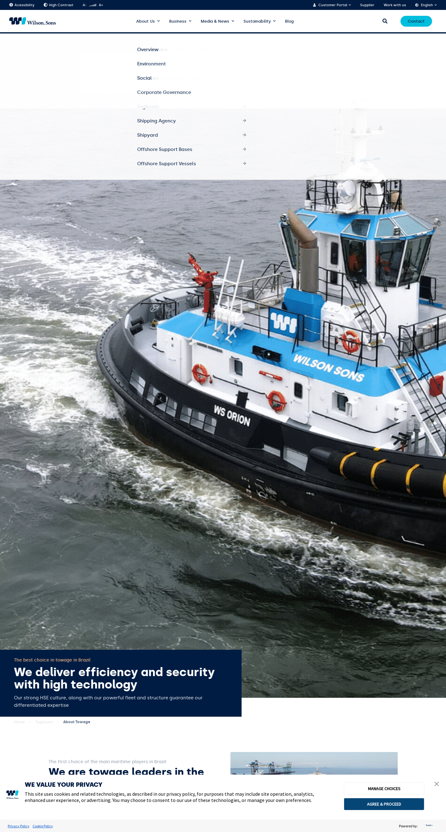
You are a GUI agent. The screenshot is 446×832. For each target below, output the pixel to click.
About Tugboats (336, 40)
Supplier (367, 5)
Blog (289, 21)
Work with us (395, 5)
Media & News (215, 21)
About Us (145, 21)
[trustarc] (428, 826)
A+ (101, 5)
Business (177, 21)
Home (19, 722)
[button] (436, 784)
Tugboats (44, 722)
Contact (416, 21)
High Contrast (58, 5)
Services (367, 40)
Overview (303, 40)
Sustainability (257, 21)
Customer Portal (332, 5)
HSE (433, 40)
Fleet (389, 40)
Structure (411, 40)
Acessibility (21, 5)
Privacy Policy (18, 826)
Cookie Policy (43, 826)
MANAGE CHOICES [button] (384, 788)
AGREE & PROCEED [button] (384, 804)
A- (84, 5)
